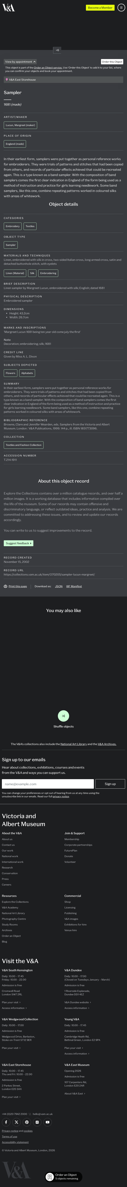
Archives (7, 930)
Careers (6, 884)
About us (7, 839)
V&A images (71, 918)
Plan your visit (10, 1002)
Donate (68, 856)
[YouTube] (47, 1122)
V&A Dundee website (76, 1002)
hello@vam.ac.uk (43, 1113)
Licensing (69, 907)
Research (7, 867)
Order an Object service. (48, 67)
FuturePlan (70, 850)
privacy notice (61, 796)
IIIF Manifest (74, 586)
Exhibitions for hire (75, 924)
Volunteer (70, 861)
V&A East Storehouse (22, 79)
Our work (7, 850)
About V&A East (73, 1093)
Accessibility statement (15, 1142)
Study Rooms (10, 924)
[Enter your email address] (48, 784)
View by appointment (18, 61)
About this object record (63, 481)
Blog (4, 941)
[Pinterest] (27, 1122)
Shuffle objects (64, 719)
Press (5, 878)
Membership (71, 839)
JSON (59, 586)
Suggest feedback (17, 543)
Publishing (70, 913)
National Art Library (73, 744)
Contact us (8, 844)
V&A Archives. (107, 744)
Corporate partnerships (78, 844)
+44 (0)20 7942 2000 (14, 1113)
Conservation (10, 873)
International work (12, 861)
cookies (28, 1130)
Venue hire (70, 930)
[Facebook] (6, 1122)
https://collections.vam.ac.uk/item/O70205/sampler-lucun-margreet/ (49, 574)
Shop (67, 901)
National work (10, 856)
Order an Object (11, 935)
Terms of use (9, 1136)
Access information (13, 1007)
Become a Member (100, 7)
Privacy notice (10, 1130)
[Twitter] (16, 1122)
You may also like (63, 610)
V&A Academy (10, 907)
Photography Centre (14, 918)
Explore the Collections (15, 901)
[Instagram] (37, 1122)
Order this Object (112, 61)
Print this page (18, 586)
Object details (63, 204)
